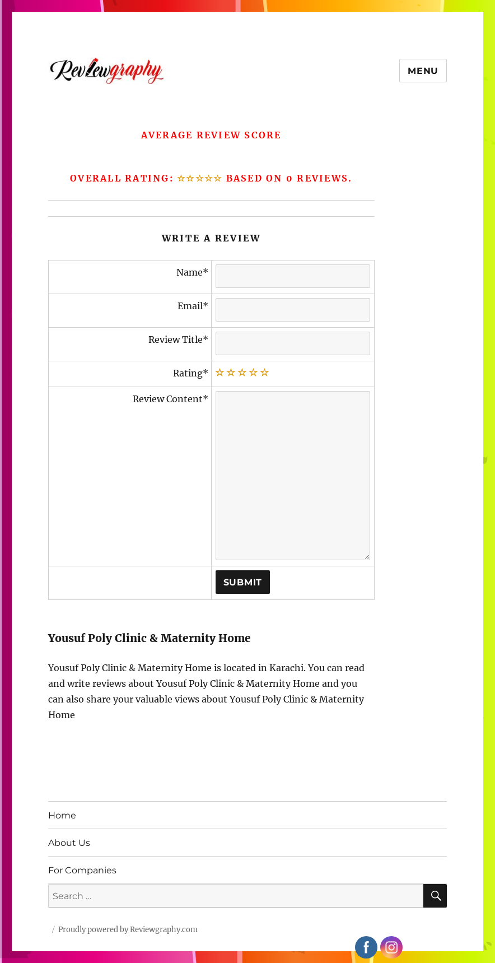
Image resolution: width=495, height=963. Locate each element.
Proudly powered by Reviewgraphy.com (128, 929)
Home (62, 815)
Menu (423, 71)
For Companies (82, 870)
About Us (69, 843)
